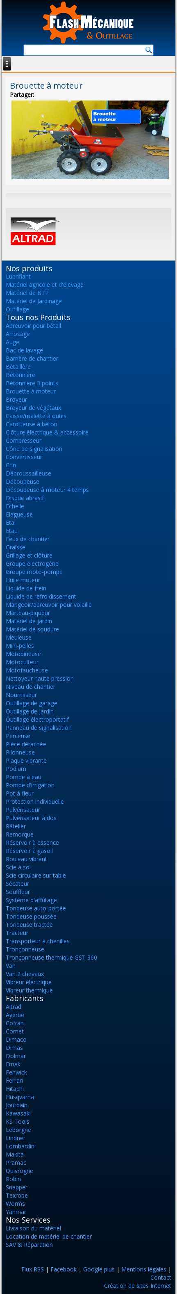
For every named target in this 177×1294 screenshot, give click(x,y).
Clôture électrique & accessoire (47, 432)
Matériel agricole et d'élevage (45, 284)
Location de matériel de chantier (49, 1236)
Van (11, 965)
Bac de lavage (24, 350)
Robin (13, 1179)
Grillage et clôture (29, 555)
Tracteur (17, 933)
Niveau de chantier (30, 686)
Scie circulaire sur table (36, 875)
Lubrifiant (18, 276)
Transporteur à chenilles (38, 941)
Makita (15, 1154)
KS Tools (18, 1121)
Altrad (13, 1007)
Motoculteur (22, 662)
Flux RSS (32, 1269)
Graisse (15, 547)
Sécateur (17, 883)
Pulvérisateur (23, 810)
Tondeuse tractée (29, 924)
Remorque (20, 834)
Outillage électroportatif (37, 719)
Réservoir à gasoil (29, 851)
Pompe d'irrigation (30, 785)
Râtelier (16, 826)
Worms (15, 1203)
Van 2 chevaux (25, 974)
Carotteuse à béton (31, 424)
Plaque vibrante (26, 760)
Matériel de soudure (32, 629)
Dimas (14, 1048)
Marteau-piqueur (28, 613)
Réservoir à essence (32, 842)
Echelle (15, 506)
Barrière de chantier (32, 358)
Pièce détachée (26, 744)
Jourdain (16, 1105)
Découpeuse (22, 481)
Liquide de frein (26, 588)
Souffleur (18, 892)
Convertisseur (24, 457)
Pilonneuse (20, 752)
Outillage (17, 309)
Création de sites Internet (137, 1285)
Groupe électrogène (32, 563)
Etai (11, 522)
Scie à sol (18, 867)
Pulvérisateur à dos (31, 818)
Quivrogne (19, 1171)
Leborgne (18, 1130)
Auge (12, 342)
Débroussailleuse (28, 473)
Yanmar (16, 1212)
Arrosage (18, 334)
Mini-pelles (20, 645)
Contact (160, 1277)
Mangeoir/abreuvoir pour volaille (49, 604)
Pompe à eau (23, 777)
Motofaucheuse (27, 670)
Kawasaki (18, 1113)
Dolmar (16, 1056)
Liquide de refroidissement (41, 596)
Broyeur (16, 399)
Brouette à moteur (31, 391)
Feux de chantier (28, 539)
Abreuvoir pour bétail (33, 325)
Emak (13, 1064)
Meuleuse (19, 637)
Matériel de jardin (29, 621)
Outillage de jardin (30, 711)
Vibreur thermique (29, 990)
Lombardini (21, 1146)
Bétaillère (18, 366)
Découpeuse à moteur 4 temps (47, 490)
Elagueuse (19, 514)
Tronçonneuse (25, 949)
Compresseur (23, 440)
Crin (11, 465)
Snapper (16, 1187)
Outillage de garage (31, 703)
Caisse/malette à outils (36, 416)
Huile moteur (23, 580)
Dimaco (16, 1039)
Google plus (99, 1269)
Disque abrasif (25, 498)
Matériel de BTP (27, 293)
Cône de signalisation (34, 449)
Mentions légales (143, 1269)
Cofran (15, 1023)
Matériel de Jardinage (34, 301)
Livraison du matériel (33, 1228)
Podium (16, 769)
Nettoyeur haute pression (40, 678)
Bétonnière (20, 375)
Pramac (16, 1162)
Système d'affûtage (31, 900)
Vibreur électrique (29, 982)
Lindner (15, 1138)
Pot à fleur (20, 793)
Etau (12, 531)
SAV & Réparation (29, 1244)
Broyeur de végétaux (33, 408)
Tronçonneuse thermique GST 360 (51, 957)
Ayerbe (15, 1015)
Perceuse (18, 736)
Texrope (17, 1195)
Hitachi (15, 1089)
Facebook (63, 1269)
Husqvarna (20, 1097)
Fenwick (16, 1072)
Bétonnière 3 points (32, 383)
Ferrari (14, 1080)
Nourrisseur (21, 695)
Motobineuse (23, 654)
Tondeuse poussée (31, 916)
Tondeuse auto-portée (36, 908)
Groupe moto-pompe (34, 572)
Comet (15, 1031)
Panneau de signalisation (39, 728)
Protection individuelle (35, 801)
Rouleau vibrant (26, 859)
